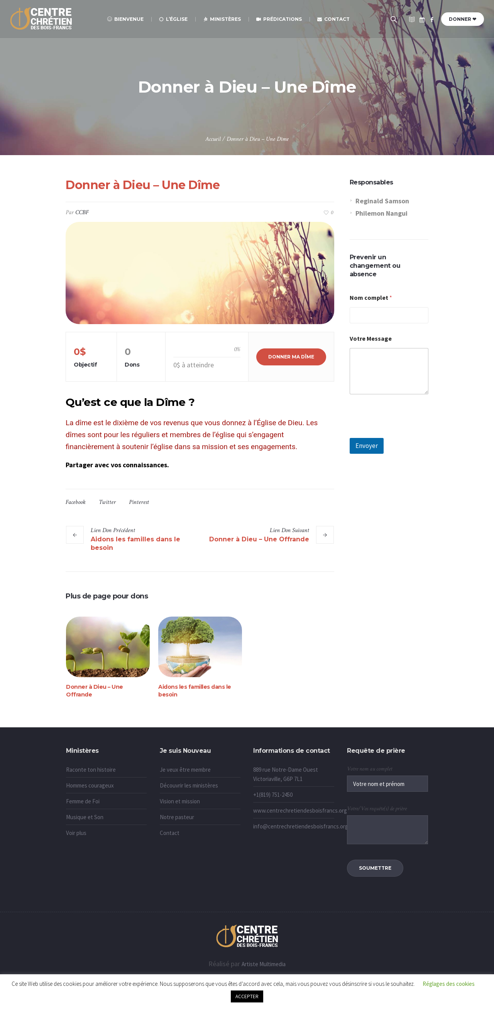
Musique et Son (84, 817)
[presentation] (408, 433)
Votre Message (371, 338)
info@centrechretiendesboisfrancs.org (300, 826)
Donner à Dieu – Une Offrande (259, 539)
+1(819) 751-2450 (273, 794)
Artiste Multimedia (264, 964)
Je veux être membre (185, 769)
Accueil (213, 139)
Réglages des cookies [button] (449, 983)
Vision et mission (180, 801)
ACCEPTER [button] (247, 996)
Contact (169, 833)
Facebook (76, 502)
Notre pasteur (177, 817)
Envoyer (366, 445)
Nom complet (371, 297)
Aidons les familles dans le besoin (135, 543)
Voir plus (76, 833)
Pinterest (139, 502)
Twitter (107, 502)
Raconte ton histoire (91, 769)
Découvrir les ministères (189, 785)
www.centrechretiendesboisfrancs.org (300, 810)
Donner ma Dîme (291, 357)
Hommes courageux (90, 785)
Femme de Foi (83, 801)
